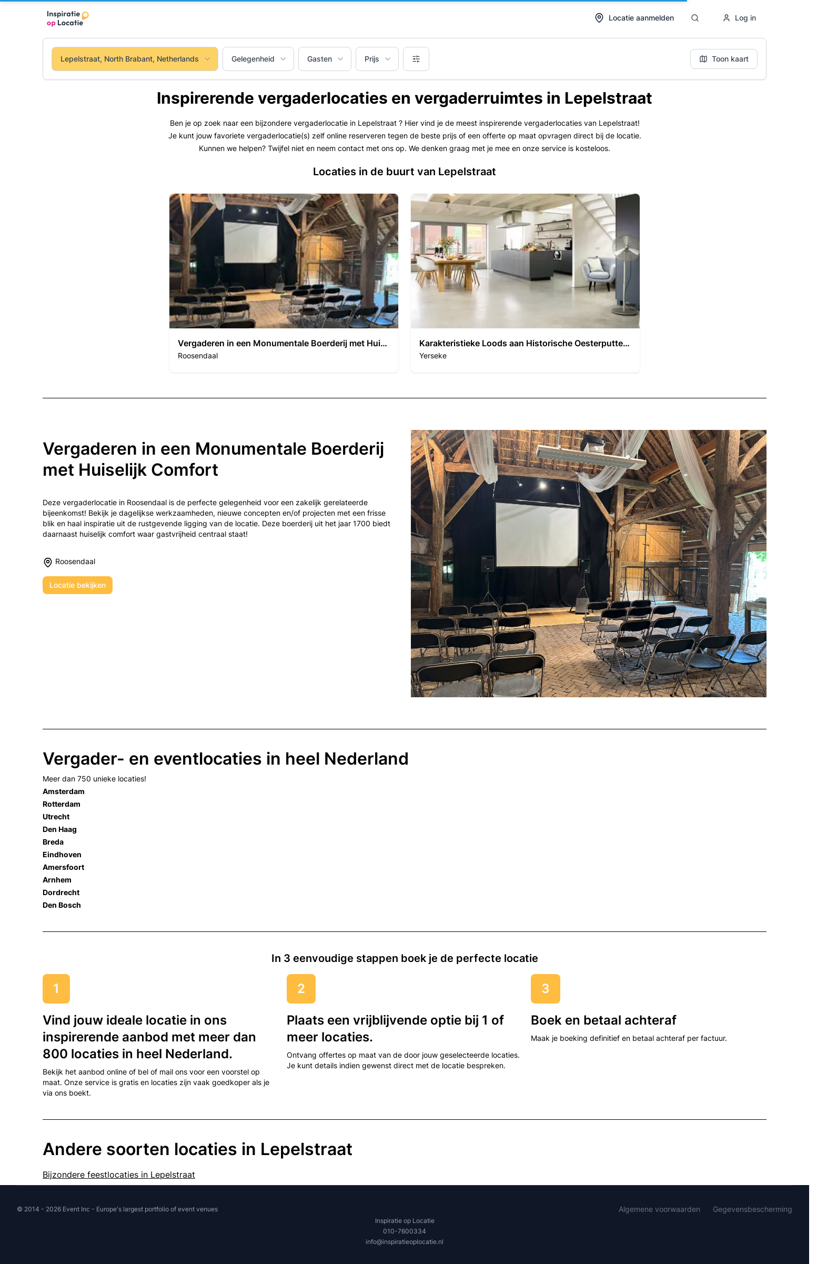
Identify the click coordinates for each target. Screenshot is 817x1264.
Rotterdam (61, 803)
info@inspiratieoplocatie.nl (404, 1242)
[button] (284, 283)
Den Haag (60, 829)
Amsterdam (64, 791)
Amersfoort (63, 866)
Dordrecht (61, 892)
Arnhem (57, 879)
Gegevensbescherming (752, 1209)
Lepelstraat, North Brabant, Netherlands (135, 58)
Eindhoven (62, 854)
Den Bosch (62, 904)
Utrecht (56, 816)
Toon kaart (724, 58)
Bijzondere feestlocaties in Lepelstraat (119, 1174)
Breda (53, 841)
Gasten (326, 58)
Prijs (378, 58)
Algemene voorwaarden (659, 1209)
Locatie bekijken (77, 584)
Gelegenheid (259, 58)
